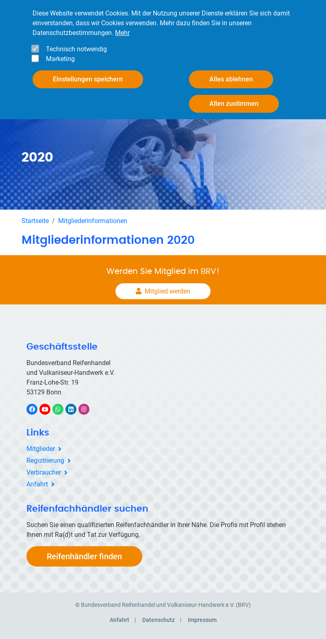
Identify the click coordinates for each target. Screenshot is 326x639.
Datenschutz (158, 620)
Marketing (60, 59)
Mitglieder (40, 449)
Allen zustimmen (234, 103)
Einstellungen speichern (88, 79)
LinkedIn (75, 409)
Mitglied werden (167, 291)
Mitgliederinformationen (92, 221)
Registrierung (45, 460)
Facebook (36, 409)
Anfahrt (37, 484)
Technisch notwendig (76, 49)
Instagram (88, 409)
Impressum (202, 620)
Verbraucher (43, 472)
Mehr (122, 33)
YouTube (49, 409)
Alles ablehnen (231, 79)
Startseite (35, 221)
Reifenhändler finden (84, 556)
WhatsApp (62, 409)
